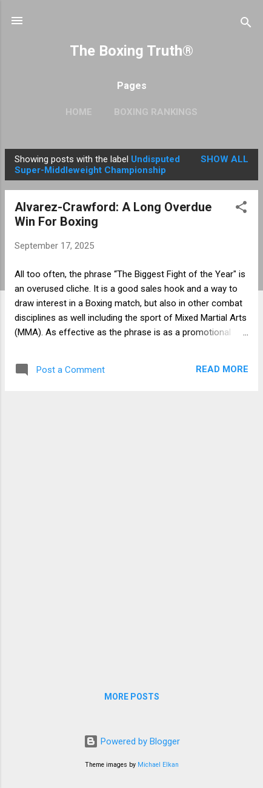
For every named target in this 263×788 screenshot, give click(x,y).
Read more (222, 369)
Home (78, 112)
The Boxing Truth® (131, 50)
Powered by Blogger (132, 741)
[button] (241, 209)
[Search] (246, 24)
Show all (224, 159)
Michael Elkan (158, 765)
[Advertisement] (131, 532)
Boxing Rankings (156, 112)
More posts (131, 696)
